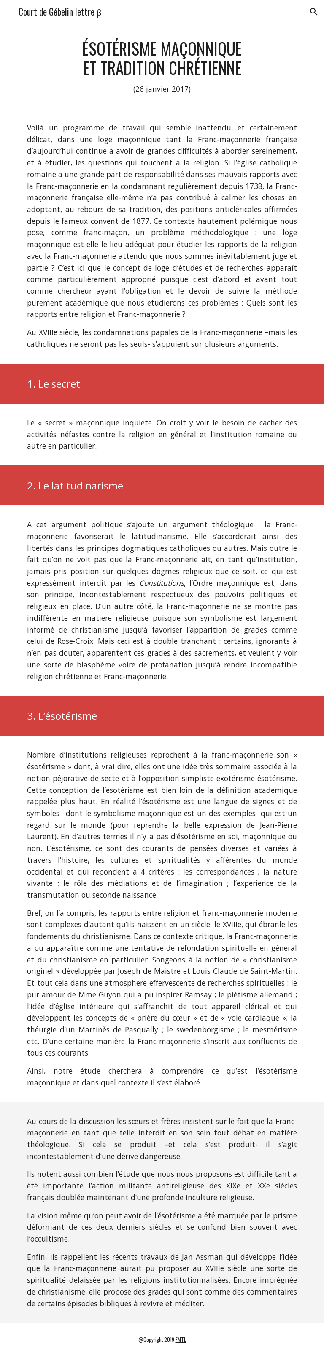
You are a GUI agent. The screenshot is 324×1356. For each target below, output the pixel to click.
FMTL (181, 1339)
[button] (314, 12)
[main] (162, 66)
